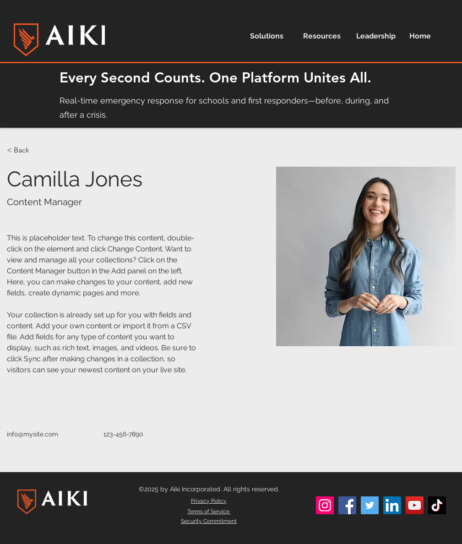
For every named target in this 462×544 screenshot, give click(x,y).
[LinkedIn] (392, 505)
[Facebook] (347, 505)
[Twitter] (370, 505)
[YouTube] (415, 505)
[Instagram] (325, 505)
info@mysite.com (32, 434)
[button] (269, 36)
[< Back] (25, 150)
